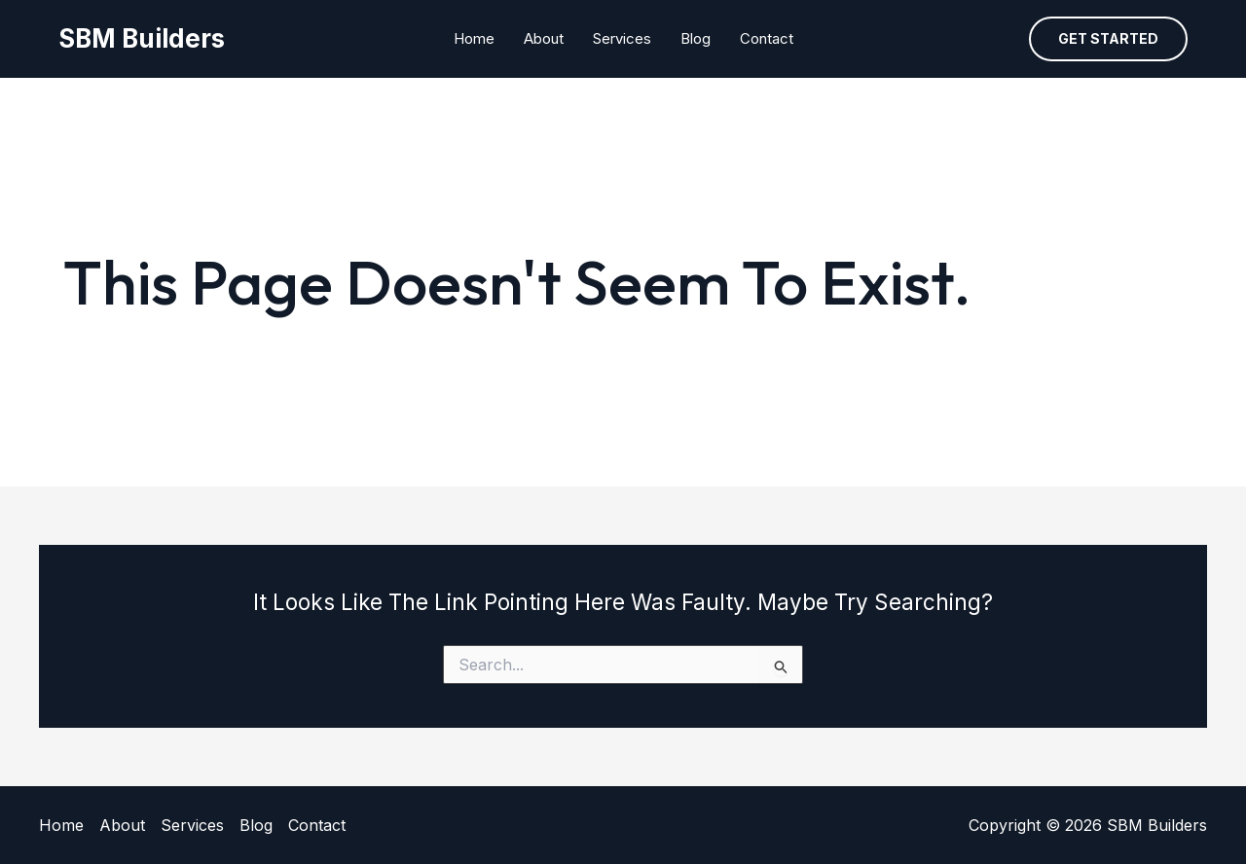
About (544, 38)
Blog (695, 38)
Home (474, 38)
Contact (766, 38)
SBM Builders (141, 38)
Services (622, 38)
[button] (1108, 39)
